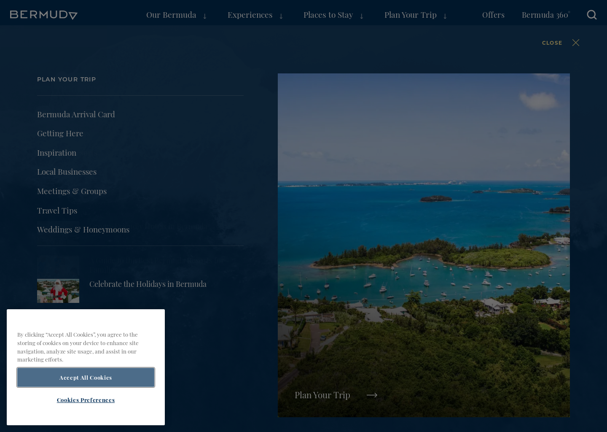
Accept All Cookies (85, 394)
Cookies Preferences (86, 417)
